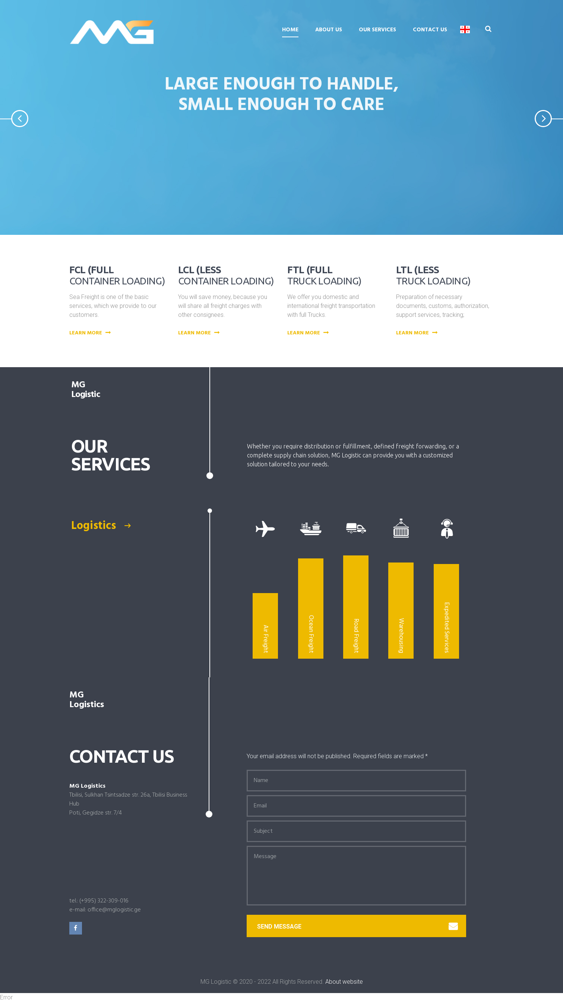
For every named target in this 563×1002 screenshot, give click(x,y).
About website (344, 981)
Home (290, 29)
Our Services (377, 29)
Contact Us (430, 29)
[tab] (129, 526)
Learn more (91, 333)
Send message (357, 926)
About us (328, 29)
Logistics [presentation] (100, 526)
